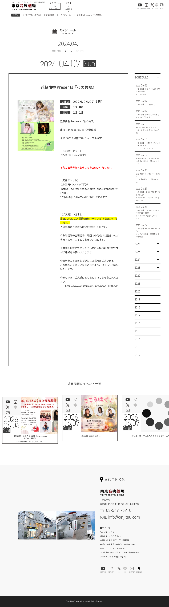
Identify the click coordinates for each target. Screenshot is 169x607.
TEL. (115, 510)
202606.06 (11, 422)
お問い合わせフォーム (119, 526)
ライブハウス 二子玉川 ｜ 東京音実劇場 (38, 15)
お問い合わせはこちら (68, 315)
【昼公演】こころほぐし (90, 436)
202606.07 (71, 420)
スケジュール (66, 15)
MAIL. (120, 517)
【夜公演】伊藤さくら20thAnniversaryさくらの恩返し (30, 438)
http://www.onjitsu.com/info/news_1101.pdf (91, 286)
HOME (15, 15)
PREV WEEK (56, 51)
